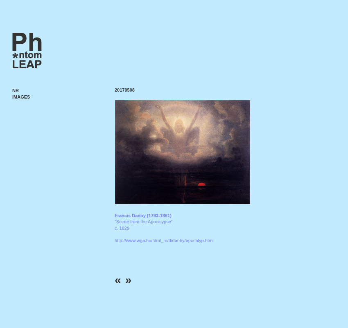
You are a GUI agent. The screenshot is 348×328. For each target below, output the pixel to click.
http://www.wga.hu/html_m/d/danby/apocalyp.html (164, 240)
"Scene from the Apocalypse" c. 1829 (144, 222)
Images (21, 96)
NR (15, 90)
